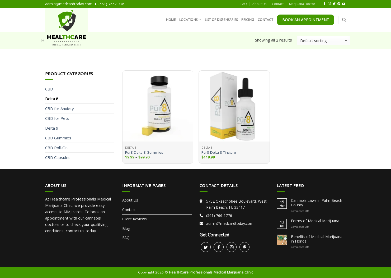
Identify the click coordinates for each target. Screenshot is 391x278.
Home (171, 19)
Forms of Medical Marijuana (315, 221)
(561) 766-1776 (111, 3)
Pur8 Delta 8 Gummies (144, 152)
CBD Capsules (57, 157)
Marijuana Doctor (302, 4)
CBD (49, 89)
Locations (190, 19)
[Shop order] (323, 40)
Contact (278, 4)
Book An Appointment (305, 19)
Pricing (247, 19)
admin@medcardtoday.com (68, 3)
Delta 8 (51, 98)
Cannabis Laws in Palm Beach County (316, 202)
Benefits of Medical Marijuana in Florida (316, 239)
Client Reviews (134, 218)
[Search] (344, 20)
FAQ (244, 4)
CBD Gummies (58, 137)
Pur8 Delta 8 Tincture (218, 152)
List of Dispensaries (221, 19)
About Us (259, 4)
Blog (126, 228)
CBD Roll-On (56, 147)
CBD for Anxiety (59, 108)
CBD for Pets (57, 118)
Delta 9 (51, 128)
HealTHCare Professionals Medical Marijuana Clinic (211, 272)
